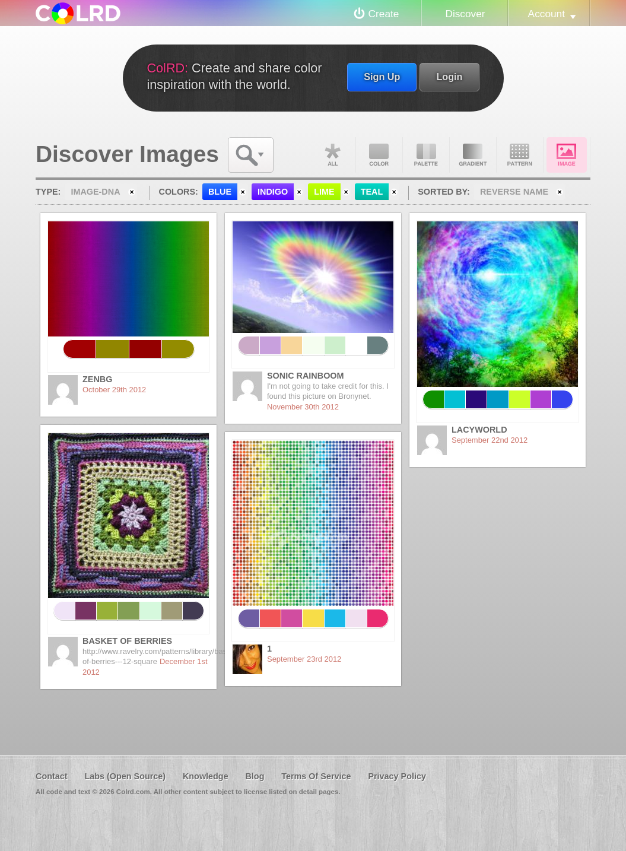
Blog (254, 776)
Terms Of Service (316, 776)
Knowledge (205, 776)
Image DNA (566, 155)
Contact (52, 776)
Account (546, 14)
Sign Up (382, 76)
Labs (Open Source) (125, 776)
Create (383, 14)
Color (379, 155)
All (332, 155)
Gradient (473, 155)
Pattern (520, 155)
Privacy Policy (397, 776)
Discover (465, 14)
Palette (426, 155)
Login (449, 76)
